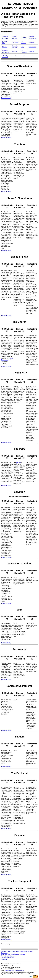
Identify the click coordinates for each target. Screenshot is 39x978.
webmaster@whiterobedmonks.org (14, 970)
